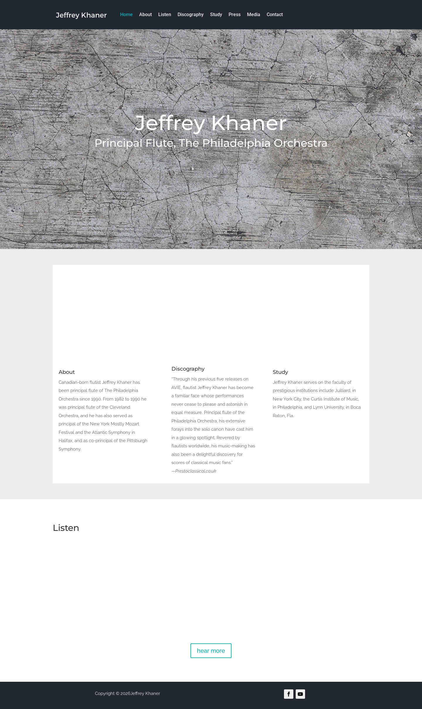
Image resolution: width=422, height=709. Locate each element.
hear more (211, 650)
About (67, 372)
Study (280, 372)
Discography (188, 369)
